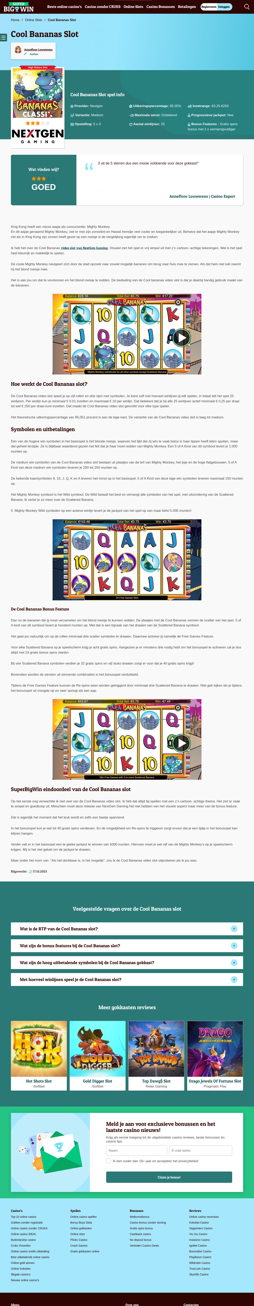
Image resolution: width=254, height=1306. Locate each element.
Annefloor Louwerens (38, 49)
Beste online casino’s (64, 6)
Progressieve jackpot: (209, 115)
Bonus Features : (205, 124)
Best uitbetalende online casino (30, 1257)
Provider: (82, 106)
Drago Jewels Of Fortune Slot (215, 1081)
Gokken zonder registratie (27, 1222)
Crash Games (79, 1245)
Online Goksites (21, 1268)
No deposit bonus (140, 1239)
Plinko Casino (79, 1239)
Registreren (208, 7)
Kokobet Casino (199, 1222)
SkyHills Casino (199, 1274)
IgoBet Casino (198, 1245)
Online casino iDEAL (23, 1234)
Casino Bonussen (160, 6)
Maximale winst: (148, 115)
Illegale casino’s (21, 1274)
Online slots (77, 1234)
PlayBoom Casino (200, 1257)
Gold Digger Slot (97, 1081)
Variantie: (83, 115)
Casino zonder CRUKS (102, 6)
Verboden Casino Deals (144, 1245)
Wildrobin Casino (199, 1262)
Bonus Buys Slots (81, 1222)
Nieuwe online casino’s (25, 1280)
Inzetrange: (202, 106)
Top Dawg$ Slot (156, 1081)
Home (15, 20)
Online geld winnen (23, 1262)
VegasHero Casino (201, 1228)
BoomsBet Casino (200, 1251)
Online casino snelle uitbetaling (30, 1251)
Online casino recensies (204, 1216)
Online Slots (133, 6)
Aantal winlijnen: (147, 124)
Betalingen (187, 6)
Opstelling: (84, 124)
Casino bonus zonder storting (148, 1222)
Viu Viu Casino (198, 1234)
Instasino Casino (199, 1239)
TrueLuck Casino (199, 1268)
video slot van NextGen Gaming (84, 248)
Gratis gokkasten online (84, 1251)
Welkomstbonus (139, 1216)
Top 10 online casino (23, 1216)
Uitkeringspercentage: (151, 106)
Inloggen (224, 7)
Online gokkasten (81, 1228)
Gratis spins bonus (141, 1228)
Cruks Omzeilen (21, 1245)
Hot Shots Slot (39, 1081)
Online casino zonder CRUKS (29, 1228)
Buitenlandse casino (23, 1239)
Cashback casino (140, 1234)
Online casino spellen (83, 1216)
